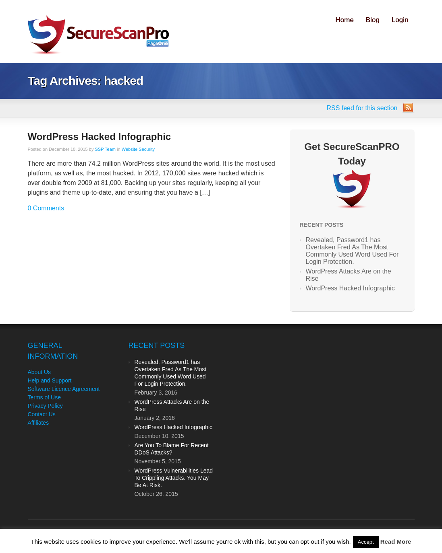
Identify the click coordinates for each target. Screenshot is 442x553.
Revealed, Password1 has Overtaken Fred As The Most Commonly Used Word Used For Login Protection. (352, 250)
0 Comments (46, 208)
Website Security (138, 149)
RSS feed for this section (361, 108)
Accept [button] (366, 542)
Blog (373, 20)
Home (345, 20)
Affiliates (38, 422)
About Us (39, 372)
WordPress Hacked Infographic (99, 136)
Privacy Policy (45, 406)
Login (400, 20)
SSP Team (105, 149)
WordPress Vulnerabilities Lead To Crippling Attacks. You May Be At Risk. (174, 477)
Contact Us (42, 414)
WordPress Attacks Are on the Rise (348, 275)
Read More (395, 541)
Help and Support (50, 380)
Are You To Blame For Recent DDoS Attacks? (172, 449)
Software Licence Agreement (64, 389)
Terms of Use (44, 397)
